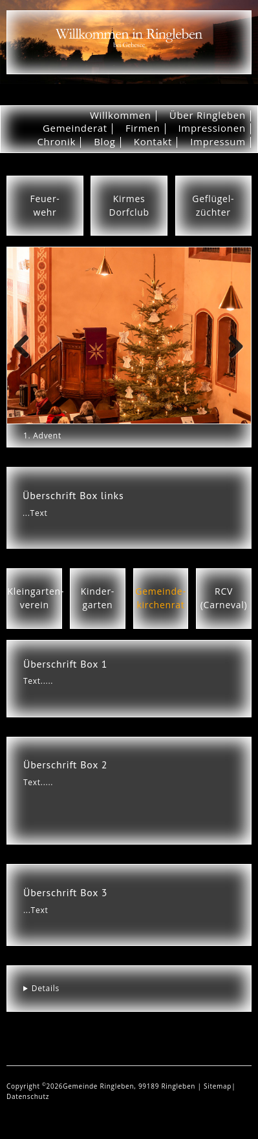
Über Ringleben (207, 114)
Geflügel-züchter (213, 205)
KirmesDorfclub (129, 205)
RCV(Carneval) (224, 598)
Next (235, 359)
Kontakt (153, 141)
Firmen (142, 127)
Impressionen (211, 127)
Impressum (218, 141)
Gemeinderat (75, 127)
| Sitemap (214, 1086)
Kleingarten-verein (35, 598)
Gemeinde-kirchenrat (160, 598)
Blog (105, 141)
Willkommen (120, 114)
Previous (26, 359)
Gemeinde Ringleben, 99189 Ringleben (130, 1086)
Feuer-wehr (45, 205)
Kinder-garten (97, 598)
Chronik (56, 141)
